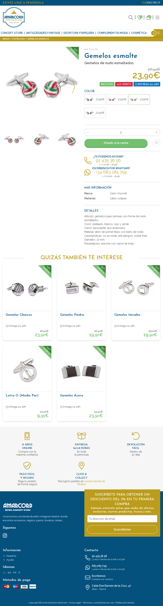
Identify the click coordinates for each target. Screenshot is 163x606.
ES (143, 3)
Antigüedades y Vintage (43, 32)
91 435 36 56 (122, 557)
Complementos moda (112, 32)
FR (154, 3)
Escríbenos (122, 577)
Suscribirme (122, 529)
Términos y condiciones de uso (98, 602)
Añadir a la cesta (116, 143)
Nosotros (11, 555)
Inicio (6, 39)
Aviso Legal (75, 602)
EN (149, 3)
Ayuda (10, 559)
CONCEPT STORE (12, 32)
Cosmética (138, 32)
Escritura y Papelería (79, 32)
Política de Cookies (125, 602)
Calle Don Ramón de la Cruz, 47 (122, 587)
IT (159, 3)
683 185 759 (122, 567)
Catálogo (18, 39)
